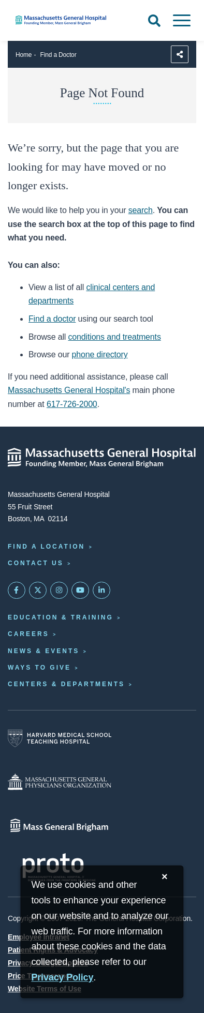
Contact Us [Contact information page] (36, 563)
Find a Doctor (58, 54)
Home (24, 54)
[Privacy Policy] (62, 978)
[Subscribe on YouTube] (80, 590)
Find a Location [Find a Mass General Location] (46, 546)
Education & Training (60, 617)
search (140, 210)
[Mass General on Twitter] (38, 590)
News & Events (43, 651)
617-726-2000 (72, 404)
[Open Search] (154, 20)
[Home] (68, 20)
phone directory (100, 354)
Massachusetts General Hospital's (69, 390)
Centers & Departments (66, 684)
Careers (28, 634)
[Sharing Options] (179, 54)
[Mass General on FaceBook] (16, 590)
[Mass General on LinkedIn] (101, 590)
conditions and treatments (114, 336)
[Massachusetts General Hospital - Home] (102, 457)
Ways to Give (39, 667)
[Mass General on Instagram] (59, 590)
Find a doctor (52, 318)
